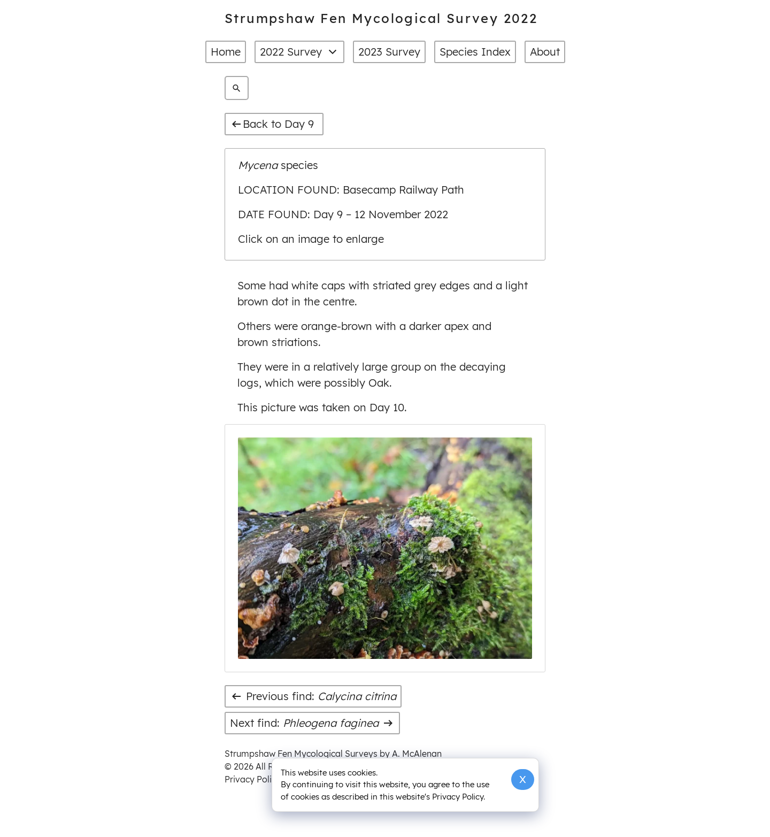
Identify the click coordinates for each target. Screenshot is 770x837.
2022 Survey (299, 52)
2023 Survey (389, 51)
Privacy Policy (253, 779)
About (545, 51)
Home (226, 51)
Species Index (475, 51)
